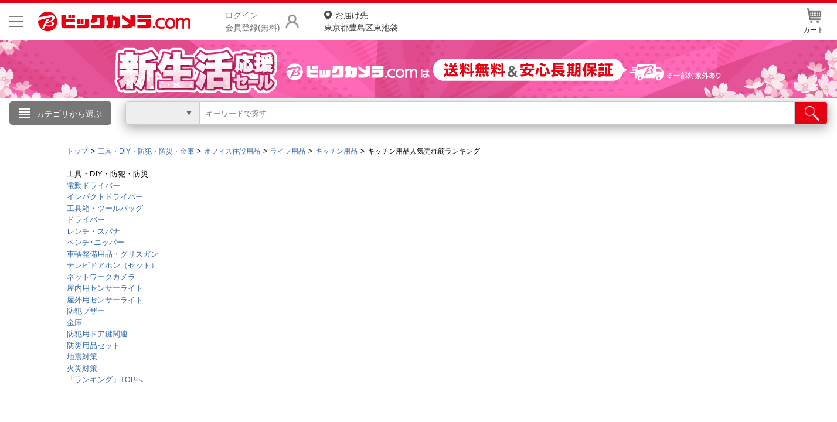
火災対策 (82, 368)
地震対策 (82, 356)
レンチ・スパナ (93, 231)
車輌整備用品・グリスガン (112, 254)
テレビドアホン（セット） (112, 265)
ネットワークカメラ (101, 277)
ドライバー (86, 219)
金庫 (74, 322)
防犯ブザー (86, 311)
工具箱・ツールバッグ (105, 208)
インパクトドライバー (105, 196)
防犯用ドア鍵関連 (97, 333)
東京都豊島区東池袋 (361, 20)
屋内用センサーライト (105, 288)
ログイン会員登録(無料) (252, 21)
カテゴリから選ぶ (69, 113)
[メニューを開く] (16, 21)
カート (813, 21)
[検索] (811, 113)
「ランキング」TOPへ (105, 379)
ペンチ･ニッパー (95, 242)
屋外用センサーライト (105, 299)
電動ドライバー (93, 185)
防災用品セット (93, 345)
